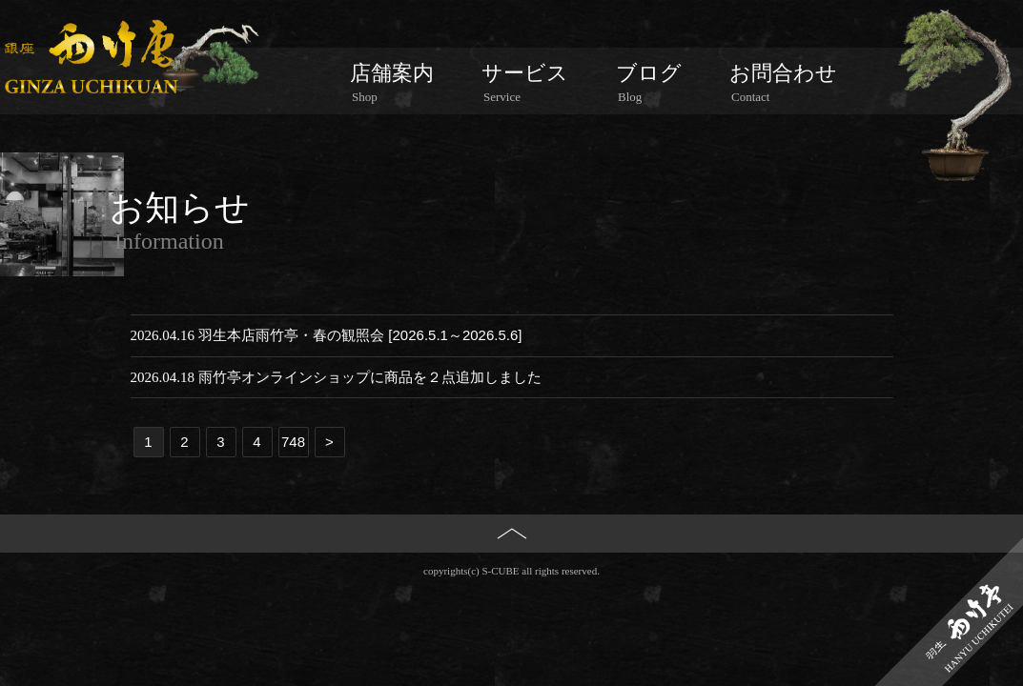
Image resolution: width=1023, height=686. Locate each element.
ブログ (649, 83)
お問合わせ (783, 83)
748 (293, 442)
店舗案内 (392, 83)
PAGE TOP (511, 565)
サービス (524, 83)
